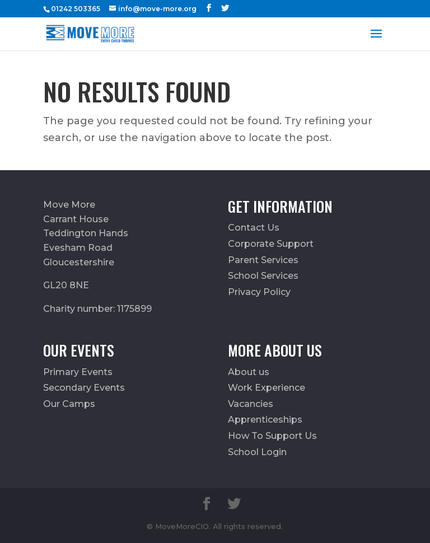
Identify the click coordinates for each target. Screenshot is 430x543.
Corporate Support (271, 243)
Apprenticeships (265, 419)
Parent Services (263, 260)
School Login (257, 452)
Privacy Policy (259, 292)
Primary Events (78, 372)
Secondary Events (84, 387)
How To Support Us (272, 435)
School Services (263, 275)
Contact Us (253, 227)
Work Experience (266, 387)
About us (248, 372)
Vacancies (250, 404)
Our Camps (69, 404)
